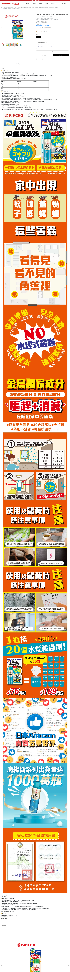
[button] (33, 28)
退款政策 (13, 963)
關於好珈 (3, 963)
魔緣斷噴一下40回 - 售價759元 (42, 25)
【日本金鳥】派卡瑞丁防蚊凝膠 (35, 949)
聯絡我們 (46, 3)
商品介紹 (18, 64)
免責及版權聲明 (29, 963)
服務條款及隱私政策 (21, 963)
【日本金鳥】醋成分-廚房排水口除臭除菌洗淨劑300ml (56, 949)
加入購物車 (44, 55)
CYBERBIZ (28, 968)
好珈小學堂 (53, 3)
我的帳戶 (8, 963)
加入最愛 (39, 59)
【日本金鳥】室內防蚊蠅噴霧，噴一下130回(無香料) (13, 949)
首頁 (22, 3)
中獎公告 (41, 963)
